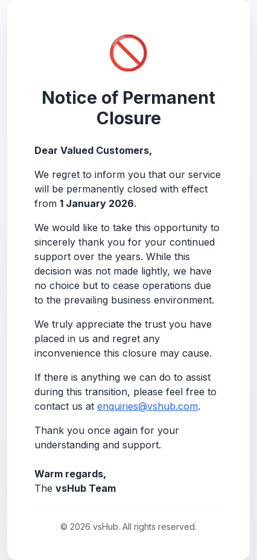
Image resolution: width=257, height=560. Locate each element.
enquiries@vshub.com (147, 406)
